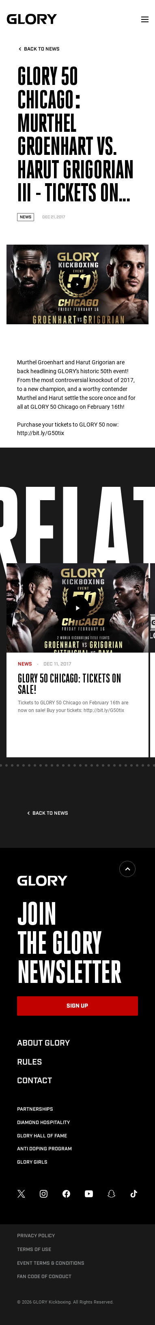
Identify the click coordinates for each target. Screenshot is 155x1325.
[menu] (145, 19)
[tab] (6, 765)
